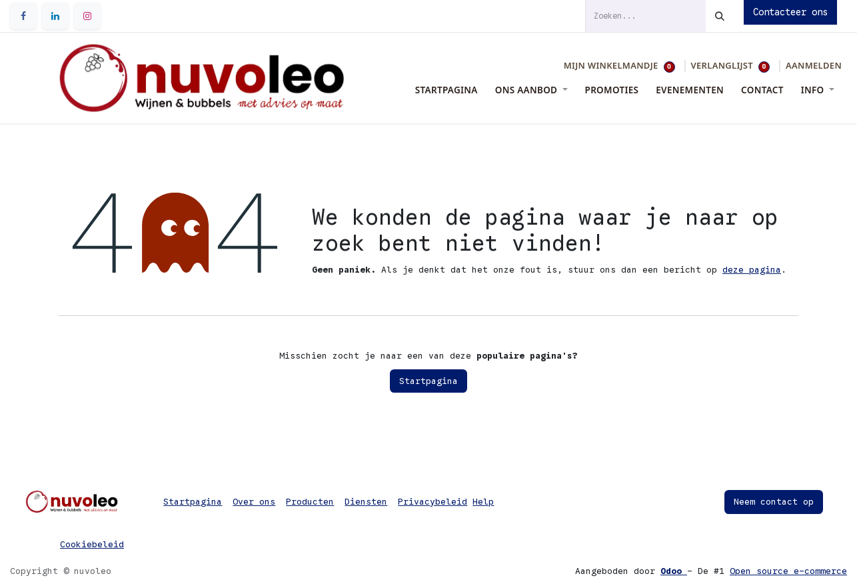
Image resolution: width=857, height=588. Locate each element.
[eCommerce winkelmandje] (619, 66)
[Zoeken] (720, 16)
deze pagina (751, 269)
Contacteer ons (790, 12)
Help (483, 501)
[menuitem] (446, 90)
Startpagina (428, 381)
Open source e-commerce (788, 571)
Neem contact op (774, 501)
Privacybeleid (432, 501)
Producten (310, 501)
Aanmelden (814, 65)
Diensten (366, 501)
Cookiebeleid (92, 544)
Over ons (254, 501)
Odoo (673, 571)
